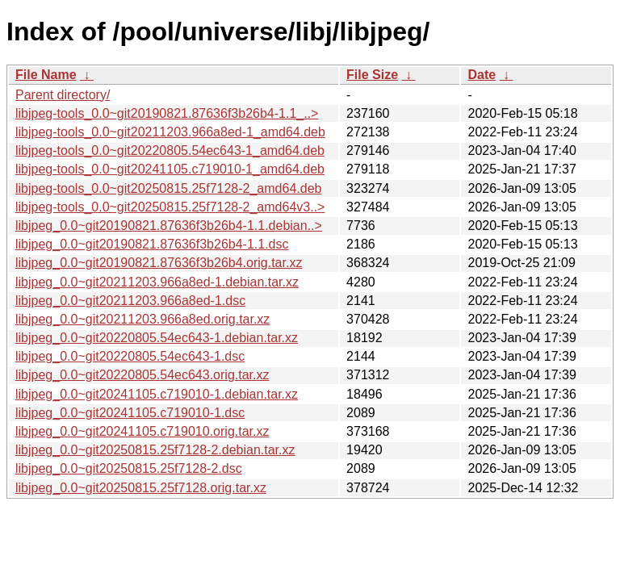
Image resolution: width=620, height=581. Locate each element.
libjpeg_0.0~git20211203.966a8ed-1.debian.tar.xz (157, 282)
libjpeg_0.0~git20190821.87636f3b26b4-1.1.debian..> (168, 225)
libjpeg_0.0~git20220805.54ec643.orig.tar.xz (142, 375)
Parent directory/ (62, 95)
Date (481, 75)
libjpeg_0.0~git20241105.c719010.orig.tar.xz (142, 431)
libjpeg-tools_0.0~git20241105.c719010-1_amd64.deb (170, 169)
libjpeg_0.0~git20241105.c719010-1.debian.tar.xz (156, 394)
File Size (372, 75)
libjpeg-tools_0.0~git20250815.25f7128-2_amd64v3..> (170, 207)
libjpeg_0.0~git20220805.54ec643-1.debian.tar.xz (156, 338)
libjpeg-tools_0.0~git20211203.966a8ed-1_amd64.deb (170, 132)
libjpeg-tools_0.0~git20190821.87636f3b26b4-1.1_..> (166, 113)
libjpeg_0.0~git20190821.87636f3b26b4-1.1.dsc (152, 244)
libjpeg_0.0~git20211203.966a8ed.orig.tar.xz (142, 319)
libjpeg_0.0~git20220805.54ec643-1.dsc (130, 356)
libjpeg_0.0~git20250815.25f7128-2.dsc (128, 468)
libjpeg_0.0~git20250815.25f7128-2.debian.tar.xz (155, 450)
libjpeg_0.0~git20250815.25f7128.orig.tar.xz (140, 488)
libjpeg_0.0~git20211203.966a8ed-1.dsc (130, 300)
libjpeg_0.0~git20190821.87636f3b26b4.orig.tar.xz (158, 263)
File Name (46, 75)
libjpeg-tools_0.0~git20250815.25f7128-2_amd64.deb (168, 188)
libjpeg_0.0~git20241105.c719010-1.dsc (130, 413)
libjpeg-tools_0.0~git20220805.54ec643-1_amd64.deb (170, 150)
